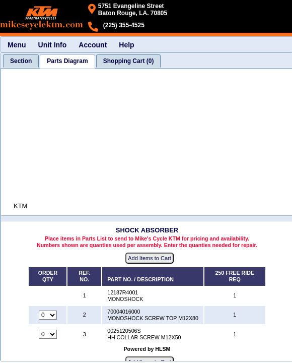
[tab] (21, 61)
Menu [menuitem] (17, 45)
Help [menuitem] (126, 45)
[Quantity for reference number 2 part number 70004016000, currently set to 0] (48, 315)
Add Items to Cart (149, 258)
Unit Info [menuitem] (52, 45)
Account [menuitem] (93, 45)
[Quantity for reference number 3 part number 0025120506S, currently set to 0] (48, 334)
